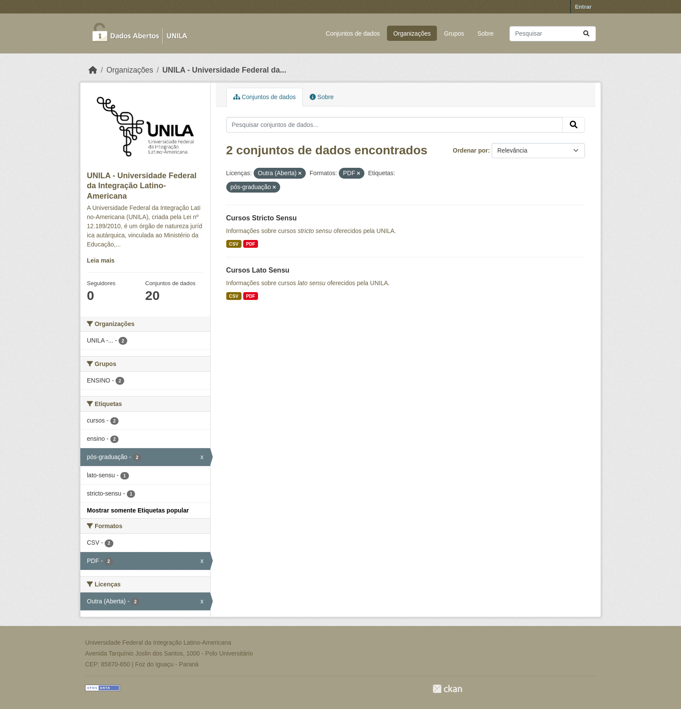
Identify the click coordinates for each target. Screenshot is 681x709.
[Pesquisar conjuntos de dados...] (552, 33)
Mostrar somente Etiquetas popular (138, 510)
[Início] (93, 70)
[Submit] (586, 33)
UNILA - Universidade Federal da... (224, 70)
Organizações (411, 33)
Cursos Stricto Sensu (261, 218)
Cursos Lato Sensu (258, 270)
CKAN (447, 688)
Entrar (583, 6)
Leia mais (101, 260)
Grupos (454, 33)
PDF (250, 243)
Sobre (485, 33)
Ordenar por (470, 150)
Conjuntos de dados (353, 33)
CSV (233, 243)
